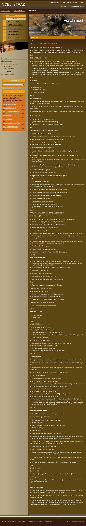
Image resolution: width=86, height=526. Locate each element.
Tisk (82, 2)
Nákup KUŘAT (7, 115)
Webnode (81, 521)
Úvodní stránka (54, 2)
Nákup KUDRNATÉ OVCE (10, 127)
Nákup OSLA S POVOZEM (11, 111)
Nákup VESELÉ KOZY (9, 108)
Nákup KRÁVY (7, 119)
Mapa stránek (67, 2)
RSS (76, 2)
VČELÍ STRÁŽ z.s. (19, 11)
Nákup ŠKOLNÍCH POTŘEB (11, 123)
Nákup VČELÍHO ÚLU (9, 104)
